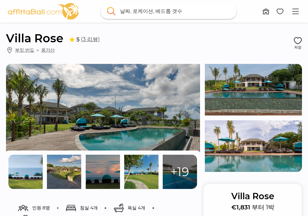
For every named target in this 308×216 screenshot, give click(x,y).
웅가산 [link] (48, 50)
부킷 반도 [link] (24, 50)
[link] (43, 11)
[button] (266, 11)
